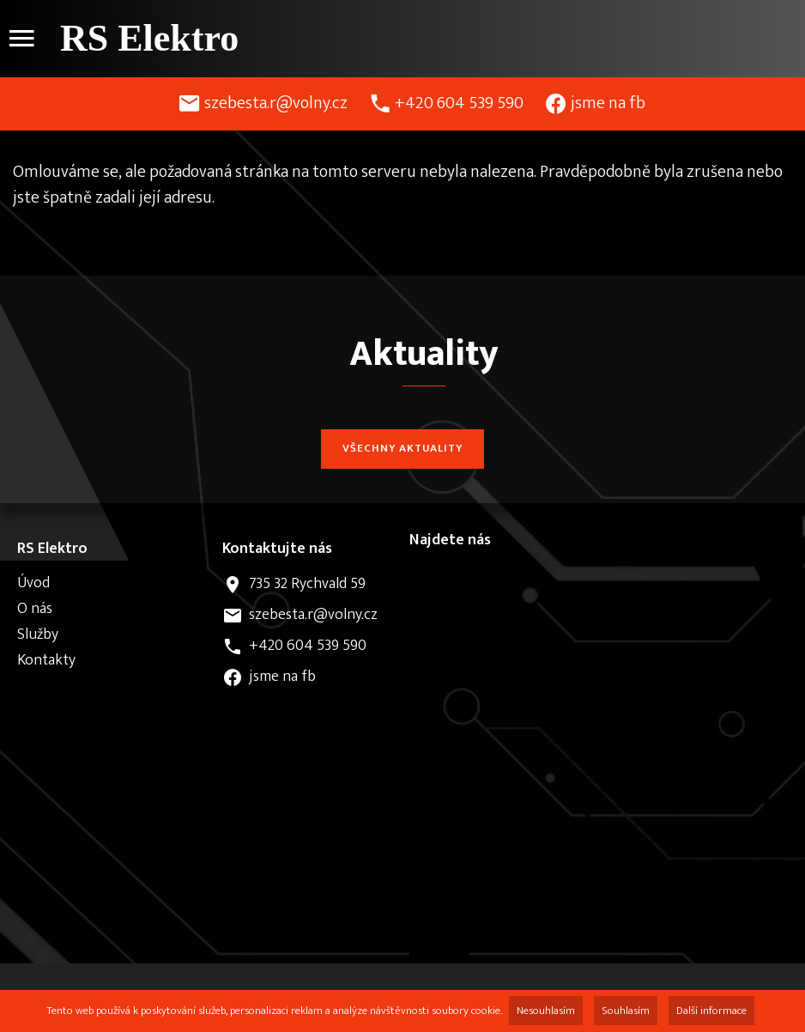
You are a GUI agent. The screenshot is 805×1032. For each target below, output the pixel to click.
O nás (34, 609)
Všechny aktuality (402, 448)
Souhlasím (626, 1010)
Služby (37, 634)
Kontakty (46, 660)
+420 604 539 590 (459, 103)
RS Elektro (149, 38)
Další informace (711, 1010)
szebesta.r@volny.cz (276, 103)
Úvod (33, 583)
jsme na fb (608, 103)
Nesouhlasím (546, 1010)
